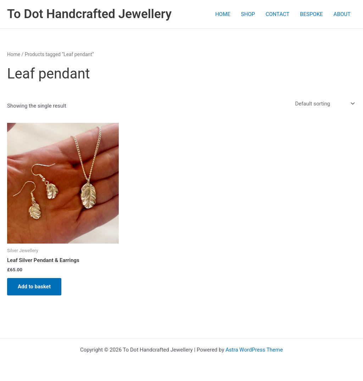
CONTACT (277, 14)
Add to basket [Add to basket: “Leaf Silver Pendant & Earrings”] (34, 286)
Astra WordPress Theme (254, 350)
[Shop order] (324, 104)
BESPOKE (311, 14)
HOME (222, 14)
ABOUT (342, 14)
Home (13, 54)
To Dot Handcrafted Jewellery (89, 14)
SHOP (248, 14)
